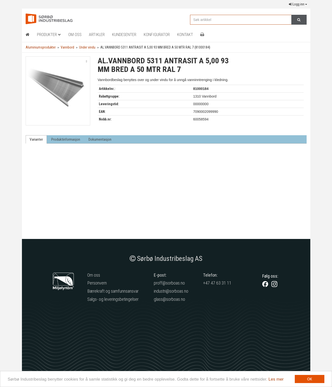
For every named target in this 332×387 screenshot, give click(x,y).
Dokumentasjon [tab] (99, 139)
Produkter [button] (49, 34)
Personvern (97, 283)
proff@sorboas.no (169, 283)
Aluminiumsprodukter (41, 47)
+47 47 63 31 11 (217, 283)
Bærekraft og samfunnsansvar (113, 291)
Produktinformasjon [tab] (65, 139)
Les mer (275, 379)
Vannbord (67, 47)
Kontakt (185, 34)
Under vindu (87, 47)
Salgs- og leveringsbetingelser (113, 299)
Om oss (93, 275)
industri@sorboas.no (171, 291)
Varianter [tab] (36, 139)
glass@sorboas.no (169, 299)
